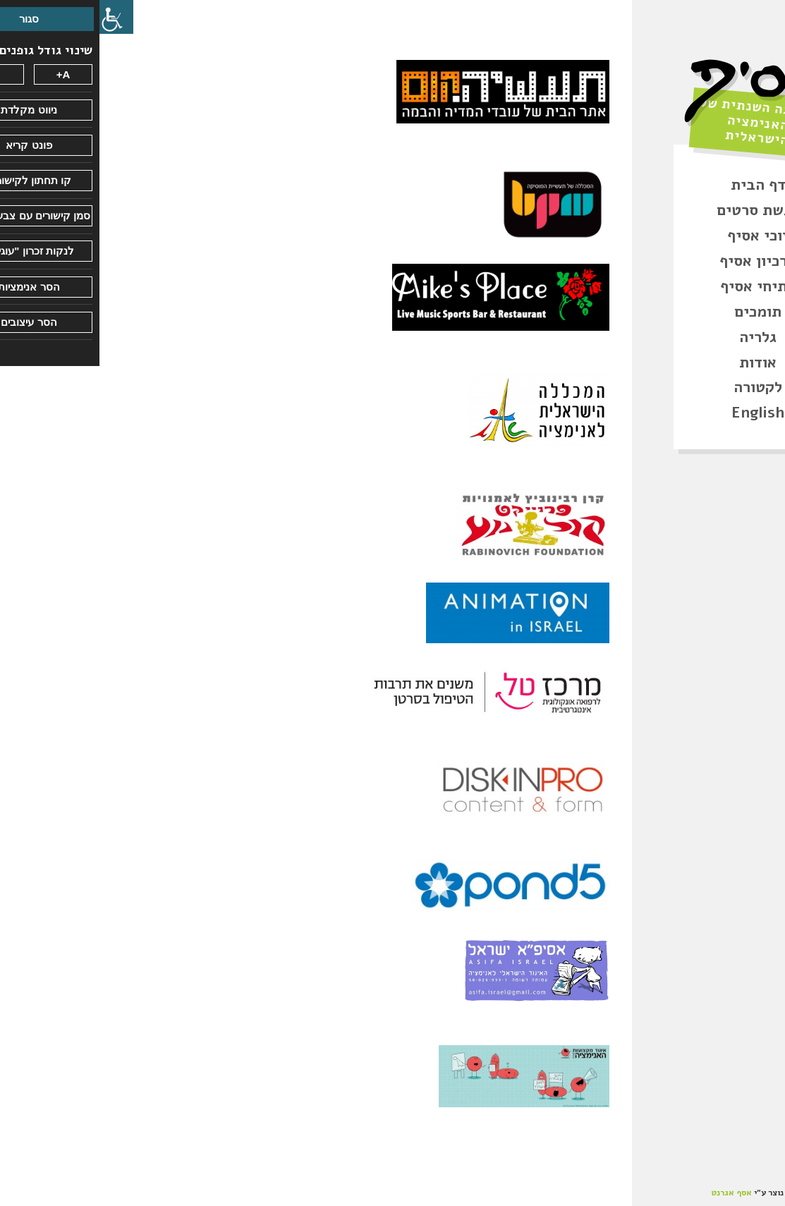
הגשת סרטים (658, 210)
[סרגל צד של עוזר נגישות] (17, 17)
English (658, 412)
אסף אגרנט (631, 1192)
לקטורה (658, 387)
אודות (658, 362)
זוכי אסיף (659, 235)
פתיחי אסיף (658, 286)
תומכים (658, 311)
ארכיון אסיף (658, 261)
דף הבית (658, 184)
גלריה (658, 337)
